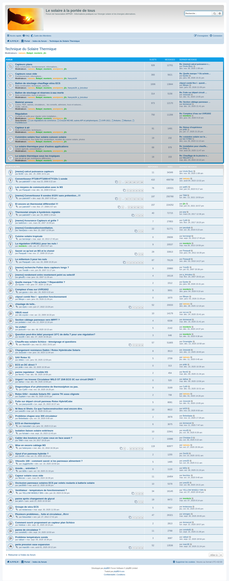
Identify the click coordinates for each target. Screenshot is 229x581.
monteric (38, 53)
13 (138, 199)
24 (126, 182)
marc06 (25, 547)
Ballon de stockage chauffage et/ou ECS (37, 83)
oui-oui (186, 312)
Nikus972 (187, 158)
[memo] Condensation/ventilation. (34, 228)
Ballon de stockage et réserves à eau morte (39, 92)
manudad (26, 426)
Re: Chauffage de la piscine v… (194, 156)
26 (134, 182)
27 (138, 182)
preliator (22, 322)
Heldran (22, 525)
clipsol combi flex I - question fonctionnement (41, 296)
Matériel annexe (24, 102)
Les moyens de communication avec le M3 (39, 187)
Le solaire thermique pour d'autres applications (41, 146)
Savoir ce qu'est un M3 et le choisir (34, 251)
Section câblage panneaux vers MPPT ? (37, 319)
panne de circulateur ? (27, 530)
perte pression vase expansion (32, 544)
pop (184, 212)
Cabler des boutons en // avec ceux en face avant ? (43, 438)
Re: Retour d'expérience (190, 127)
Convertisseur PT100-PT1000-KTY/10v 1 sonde (41, 178)
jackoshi (22, 329)
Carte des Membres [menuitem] (42, 36)
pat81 (185, 187)
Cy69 (185, 220)
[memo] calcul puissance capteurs (34, 171)
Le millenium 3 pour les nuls (31, 259)
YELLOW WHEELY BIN (32, 493)
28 (142, 182)
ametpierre (58, 69)
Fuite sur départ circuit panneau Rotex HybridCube (43, 401)
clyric (24, 307)
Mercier (22, 478)
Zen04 (21, 456)
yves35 (22, 411)
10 (126, 199)
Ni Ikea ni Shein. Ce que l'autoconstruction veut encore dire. (48, 408)
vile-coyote (23, 315)
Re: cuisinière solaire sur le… (193, 137)
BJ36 (21, 174)
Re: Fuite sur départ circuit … (193, 92)
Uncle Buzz (188, 66)
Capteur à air (22, 127)
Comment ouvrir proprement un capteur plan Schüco (45, 522)
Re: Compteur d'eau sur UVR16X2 (195, 113)
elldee (21, 360)
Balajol (29, 53)
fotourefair (26, 517)
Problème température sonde (31, 537)
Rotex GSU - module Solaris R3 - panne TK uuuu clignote (47, 394)
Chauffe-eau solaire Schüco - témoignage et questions (45, 341)
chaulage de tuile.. (25, 304)
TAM (185, 195)
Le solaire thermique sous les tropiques (37, 156)
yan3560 (22, 485)
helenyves (26, 448)
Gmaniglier (187, 341)
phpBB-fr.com (119, 571)
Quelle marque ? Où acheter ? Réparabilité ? (40, 282)
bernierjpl (26, 239)
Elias (185, 148)
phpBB (106, 568)
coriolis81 (23, 532)
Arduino (116, 120)
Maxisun (126, 120)
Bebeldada (23, 418)
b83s (24, 471)
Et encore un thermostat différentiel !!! (36, 204)
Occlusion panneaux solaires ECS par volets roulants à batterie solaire (54, 483)
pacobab (186, 228)
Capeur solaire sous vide (29, 475)
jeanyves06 (27, 404)
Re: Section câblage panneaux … (194, 102)
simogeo (186, 514)
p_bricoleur (83, 88)
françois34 (72, 78)
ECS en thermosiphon (27, 423)
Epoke (185, 76)
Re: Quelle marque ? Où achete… (195, 73)
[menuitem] (26, 36)
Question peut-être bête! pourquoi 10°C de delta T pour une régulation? (55, 334)
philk (185, 129)
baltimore (23, 223)
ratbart (21, 540)
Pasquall (26, 190)
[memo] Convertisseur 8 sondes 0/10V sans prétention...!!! (48, 195)
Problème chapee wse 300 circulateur (36, 416)
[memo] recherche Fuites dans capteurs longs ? (42, 267)
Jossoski (186, 95)
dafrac (21, 382)
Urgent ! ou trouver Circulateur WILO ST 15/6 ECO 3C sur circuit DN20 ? (55, 379)
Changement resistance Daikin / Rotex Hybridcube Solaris (47, 350)
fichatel (25, 433)
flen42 (21, 374)
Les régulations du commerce (42, 120)
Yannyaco (23, 230)
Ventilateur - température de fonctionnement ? (41, 490)
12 (134, 199)
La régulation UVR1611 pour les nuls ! (36, 243)
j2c (44, 53)
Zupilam (22, 396)
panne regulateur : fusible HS (31, 372)
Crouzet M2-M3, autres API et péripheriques (77, 120)
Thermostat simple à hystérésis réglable (37, 212)
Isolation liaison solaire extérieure (34, 430)
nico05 (21, 337)
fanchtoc (186, 475)
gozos (25, 292)
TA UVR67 (20, 327)
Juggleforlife (27, 464)
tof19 (185, 408)
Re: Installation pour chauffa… (193, 146)
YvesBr (25, 270)
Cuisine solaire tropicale (28, 236)
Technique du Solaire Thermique (31, 49)
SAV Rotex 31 (22, 357)
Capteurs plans (23, 64)
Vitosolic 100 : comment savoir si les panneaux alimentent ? (48, 461)
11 (130, 199)
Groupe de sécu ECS (26, 506)
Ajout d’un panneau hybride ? (31, 453)
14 (142, 199)
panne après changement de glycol (35, 498)
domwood (187, 104)
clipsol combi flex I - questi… (193, 83)
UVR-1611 (104, 120)
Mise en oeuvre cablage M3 (30, 445)
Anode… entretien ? (26, 468)
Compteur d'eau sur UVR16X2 (31, 289)
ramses (22, 53)
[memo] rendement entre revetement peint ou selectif (45, 274)
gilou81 (22, 277)
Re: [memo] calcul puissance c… (194, 64)
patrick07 (26, 181)
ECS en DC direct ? (26, 364)
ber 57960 (187, 139)
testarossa (26, 510)
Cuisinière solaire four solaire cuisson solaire (40, 137)
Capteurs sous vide (26, 73)
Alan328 (26, 344)
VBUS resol (21, 312)
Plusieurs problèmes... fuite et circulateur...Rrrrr (42, 514)
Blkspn (186, 85)
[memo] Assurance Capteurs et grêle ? (36, 220)
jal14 (21, 501)
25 (130, 182)
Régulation (21, 113)
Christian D (188, 438)
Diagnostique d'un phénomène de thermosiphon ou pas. (46, 386)
